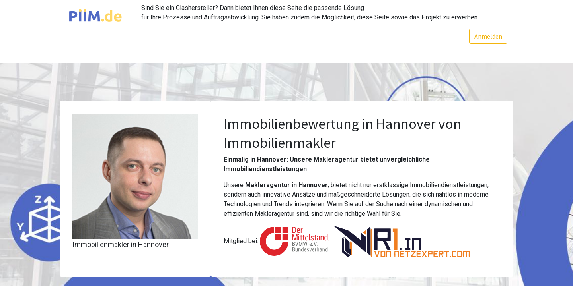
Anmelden (488, 36)
